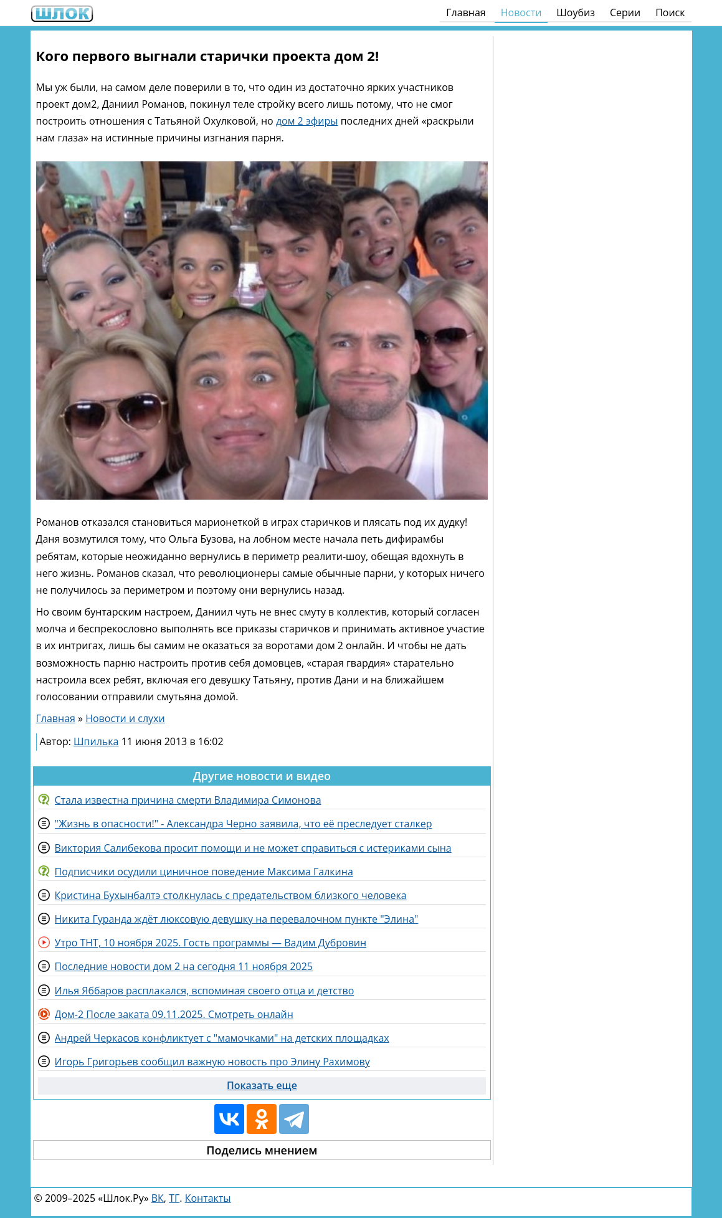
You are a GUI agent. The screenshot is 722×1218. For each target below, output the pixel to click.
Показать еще (262, 1085)
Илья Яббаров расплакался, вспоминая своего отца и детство (204, 990)
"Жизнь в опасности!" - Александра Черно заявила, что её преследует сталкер (243, 823)
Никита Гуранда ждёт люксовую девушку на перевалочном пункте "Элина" (237, 919)
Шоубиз (575, 12)
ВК (157, 1198)
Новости (521, 12)
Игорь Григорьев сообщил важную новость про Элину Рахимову (212, 1061)
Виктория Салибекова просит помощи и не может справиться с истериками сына (253, 848)
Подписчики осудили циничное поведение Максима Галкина (204, 871)
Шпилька (96, 741)
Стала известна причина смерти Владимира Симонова (188, 800)
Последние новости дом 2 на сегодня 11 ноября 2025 (184, 966)
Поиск (670, 12)
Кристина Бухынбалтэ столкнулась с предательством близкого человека (231, 895)
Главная (465, 12)
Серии (625, 12)
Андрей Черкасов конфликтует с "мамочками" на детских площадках (222, 1038)
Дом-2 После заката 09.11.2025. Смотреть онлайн (174, 1014)
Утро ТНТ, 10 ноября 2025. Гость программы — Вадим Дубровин (211, 942)
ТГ (174, 1198)
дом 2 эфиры (307, 121)
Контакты (208, 1198)
